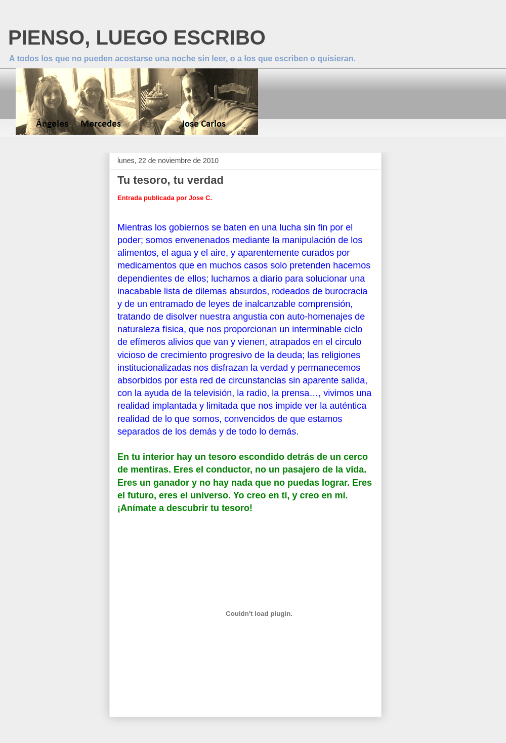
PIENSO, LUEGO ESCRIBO (137, 37)
